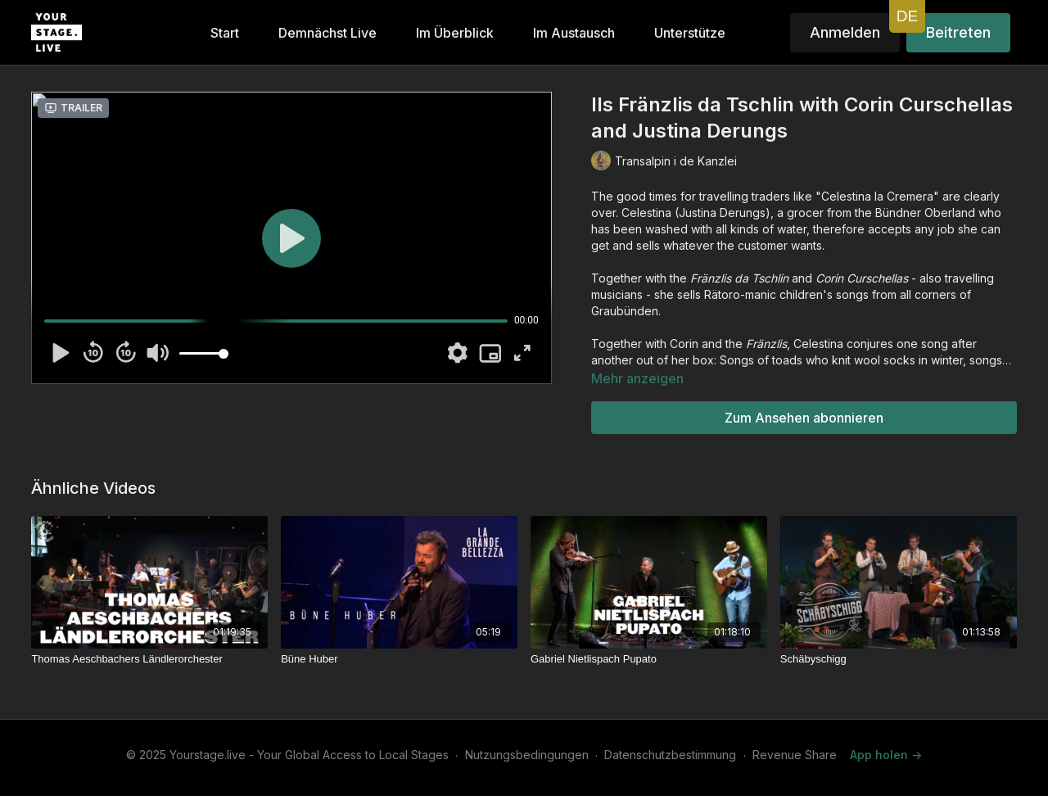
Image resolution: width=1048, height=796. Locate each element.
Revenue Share (794, 755)
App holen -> (886, 755)
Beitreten (958, 32)
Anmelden (845, 32)
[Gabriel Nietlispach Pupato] (649, 659)
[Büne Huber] (399, 659)
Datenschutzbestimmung (670, 755)
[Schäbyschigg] (898, 659)
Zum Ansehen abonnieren (804, 417)
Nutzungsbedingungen (527, 755)
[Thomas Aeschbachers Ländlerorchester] (149, 659)
